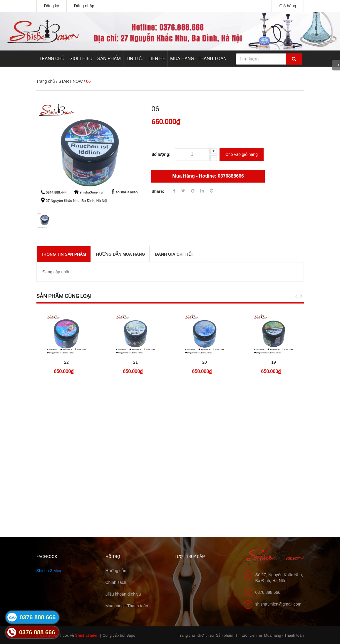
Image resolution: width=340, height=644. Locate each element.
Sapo (130, 635)
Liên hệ (156, 58)
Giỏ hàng (287, 6)
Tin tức (134, 58)
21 (135, 362)
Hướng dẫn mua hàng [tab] (120, 254)
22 (66, 362)
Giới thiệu (80, 58)
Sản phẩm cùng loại (63, 296)
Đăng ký (51, 6)
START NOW (70, 81)
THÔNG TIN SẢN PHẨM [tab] (63, 254)
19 (273, 362)
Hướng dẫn (115, 570)
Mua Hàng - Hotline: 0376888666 (208, 175)
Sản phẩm (109, 58)
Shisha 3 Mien (49, 570)
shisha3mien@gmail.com (278, 604)
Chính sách (115, 582)
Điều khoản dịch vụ (123, 594)
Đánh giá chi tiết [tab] (174, 254)
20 (204, 362)
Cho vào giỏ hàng (241, 154)
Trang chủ (51, 58)
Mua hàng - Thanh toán (198, 58)
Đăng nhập (84, 6)
